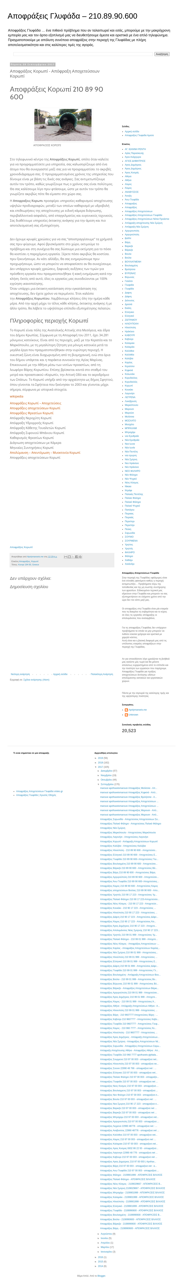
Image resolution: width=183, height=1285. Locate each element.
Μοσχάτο (129, 424)
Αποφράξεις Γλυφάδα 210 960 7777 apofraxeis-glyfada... (129, 1054)
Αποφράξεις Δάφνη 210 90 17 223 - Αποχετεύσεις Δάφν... (129, 917)
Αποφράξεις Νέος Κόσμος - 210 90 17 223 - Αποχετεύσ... (129, 903)
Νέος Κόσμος (131, 482)
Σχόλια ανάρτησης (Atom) (36, 679)
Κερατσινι (129, 366)
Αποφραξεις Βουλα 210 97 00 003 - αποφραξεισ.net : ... (128, 1099)
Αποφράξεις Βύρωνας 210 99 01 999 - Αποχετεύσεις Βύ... (129, 983)
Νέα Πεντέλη (131, 451)
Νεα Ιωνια (130, 444)
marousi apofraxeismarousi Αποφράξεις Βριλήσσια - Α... (128, 797)
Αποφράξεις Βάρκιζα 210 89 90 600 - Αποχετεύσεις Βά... (128, 868)
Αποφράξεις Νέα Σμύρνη (112, 828)
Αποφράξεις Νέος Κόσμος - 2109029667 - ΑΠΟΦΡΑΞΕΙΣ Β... (131, 1184)
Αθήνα (128, 180)
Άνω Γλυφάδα (132, 199)
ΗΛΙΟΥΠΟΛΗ (131, 323)
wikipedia (16, 396)
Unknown (133, 714)
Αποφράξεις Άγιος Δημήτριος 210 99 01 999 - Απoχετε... (128, 997)
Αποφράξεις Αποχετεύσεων (138, 211)
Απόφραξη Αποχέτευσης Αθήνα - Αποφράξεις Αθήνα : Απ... (130, 1050)
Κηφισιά (129, 370)
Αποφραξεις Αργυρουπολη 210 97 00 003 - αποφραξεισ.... (129, 1121)
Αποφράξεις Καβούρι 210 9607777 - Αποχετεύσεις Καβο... (129, 1019)
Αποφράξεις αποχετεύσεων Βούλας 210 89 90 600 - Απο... (129, 890)
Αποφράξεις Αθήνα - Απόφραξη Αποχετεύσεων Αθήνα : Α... (130, 1006)
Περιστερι (130, 521)
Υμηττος (129, 544)
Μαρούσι (129, 413)
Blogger (101, 1276)
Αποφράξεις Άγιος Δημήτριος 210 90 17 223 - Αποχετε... (128, 926)
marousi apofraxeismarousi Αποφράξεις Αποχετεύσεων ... (129, 801)
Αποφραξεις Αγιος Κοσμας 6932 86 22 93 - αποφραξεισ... (129, 1148)
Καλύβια (129, 358)
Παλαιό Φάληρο (133, 502)
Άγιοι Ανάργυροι (133, 157)
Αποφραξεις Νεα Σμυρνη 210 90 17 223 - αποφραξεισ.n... (129, 1104)
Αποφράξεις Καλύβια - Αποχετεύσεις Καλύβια (123, 846)
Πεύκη (128, 529)
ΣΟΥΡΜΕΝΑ (131, 540)
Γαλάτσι (129, 281)
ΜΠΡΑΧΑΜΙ (131, 428)
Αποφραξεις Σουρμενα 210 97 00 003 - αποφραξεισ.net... (129, 1059)
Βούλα (128, 257)
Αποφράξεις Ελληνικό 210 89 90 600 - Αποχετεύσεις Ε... (128, 854)
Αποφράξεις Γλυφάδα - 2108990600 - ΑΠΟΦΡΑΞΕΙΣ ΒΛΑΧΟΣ (131, 1210)
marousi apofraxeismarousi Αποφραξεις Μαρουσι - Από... (129, 810)
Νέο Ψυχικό (131, 479)
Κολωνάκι (130, 374)
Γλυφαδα (129, 285)
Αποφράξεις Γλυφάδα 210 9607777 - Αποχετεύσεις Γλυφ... (129, 1023)
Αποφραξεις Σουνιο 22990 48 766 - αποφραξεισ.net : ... (128, 1068)
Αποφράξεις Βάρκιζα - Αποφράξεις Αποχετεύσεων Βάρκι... (129, 988)
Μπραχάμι (130, 432)
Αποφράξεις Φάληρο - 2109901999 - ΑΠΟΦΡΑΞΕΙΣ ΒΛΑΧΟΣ (131, 1175)
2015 (101, 1261)
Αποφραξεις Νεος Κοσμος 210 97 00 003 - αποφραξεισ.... (129, 1086)
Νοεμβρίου (106, 775)
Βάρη (127, 242)
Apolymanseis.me (138, 709)
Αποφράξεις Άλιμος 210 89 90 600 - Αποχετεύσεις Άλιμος (129, 886)
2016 (101, 1257)
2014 (101, 1266)
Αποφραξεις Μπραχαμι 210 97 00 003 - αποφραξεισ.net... (129, 1117)
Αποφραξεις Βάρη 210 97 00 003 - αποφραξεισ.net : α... (128, 1166)
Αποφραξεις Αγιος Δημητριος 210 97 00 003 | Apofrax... (128, 1161)
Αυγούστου (106, 1234)
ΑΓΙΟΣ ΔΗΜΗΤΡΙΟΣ (135, 161)
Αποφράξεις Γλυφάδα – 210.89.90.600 (72, 16)
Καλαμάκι (129, 347)
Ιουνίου (105, 1238)
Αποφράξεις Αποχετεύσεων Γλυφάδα (143, 215)
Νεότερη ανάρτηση (20, 674)
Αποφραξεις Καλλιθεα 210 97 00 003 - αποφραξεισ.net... (128, 1134)
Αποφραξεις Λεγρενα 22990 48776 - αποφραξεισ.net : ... (128, 1126)
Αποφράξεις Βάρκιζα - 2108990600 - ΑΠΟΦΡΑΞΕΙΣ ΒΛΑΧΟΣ (131, 1223)
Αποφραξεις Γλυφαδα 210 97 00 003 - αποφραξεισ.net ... (129, 1081)
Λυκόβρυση (130, 401)
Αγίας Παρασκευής (134, 153)
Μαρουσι (129, 409)
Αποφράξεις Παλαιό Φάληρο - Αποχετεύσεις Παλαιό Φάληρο (130, 823)
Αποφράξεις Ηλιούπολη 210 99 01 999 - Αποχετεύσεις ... (128, 957)
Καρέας (128, 362)
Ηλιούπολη (130, 327)
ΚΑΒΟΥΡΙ (130, 335)
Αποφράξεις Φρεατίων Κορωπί (32, 413)
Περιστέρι (130, 525)
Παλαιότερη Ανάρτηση (102, 674)
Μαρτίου (105, 1247)
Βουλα (128, 254)
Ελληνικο (129, 312)
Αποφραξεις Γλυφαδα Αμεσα (139, 135)
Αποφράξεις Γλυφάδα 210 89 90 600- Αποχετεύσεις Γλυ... (129, 859)
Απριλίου (105, 1242)
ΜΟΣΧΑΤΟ (130, 420)
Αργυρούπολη (132, 234)
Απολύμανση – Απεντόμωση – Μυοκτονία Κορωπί (45, 453)
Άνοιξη (128, 195)
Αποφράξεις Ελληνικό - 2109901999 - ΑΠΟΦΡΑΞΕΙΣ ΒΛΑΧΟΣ (131, 1206)
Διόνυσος (129, 300)
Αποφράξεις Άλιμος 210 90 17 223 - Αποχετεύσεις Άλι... (128, 921)
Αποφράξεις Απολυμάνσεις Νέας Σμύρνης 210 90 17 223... (130, 930)
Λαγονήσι (129, 393)
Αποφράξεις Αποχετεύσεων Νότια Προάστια (147, 219)
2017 (101, 767)
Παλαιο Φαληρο (133, 498)
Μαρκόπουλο (131, 405)
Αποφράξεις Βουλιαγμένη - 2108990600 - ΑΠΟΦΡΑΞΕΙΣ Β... (130, 1215)
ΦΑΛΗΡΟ (130, 552)
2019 (101, 758)
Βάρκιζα (129, 250)
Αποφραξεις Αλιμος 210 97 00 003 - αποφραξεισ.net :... (128, 1139)
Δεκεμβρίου (107, 770)
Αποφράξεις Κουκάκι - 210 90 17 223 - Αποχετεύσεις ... (128, 908)
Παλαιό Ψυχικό (132, 505)
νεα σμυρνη (131, 455)
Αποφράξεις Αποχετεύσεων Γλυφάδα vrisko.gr (39, 791)
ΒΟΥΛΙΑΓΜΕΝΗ (133, 261)
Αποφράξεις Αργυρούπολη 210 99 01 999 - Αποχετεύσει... (129, 992)
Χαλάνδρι (129, 564)
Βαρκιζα (129, 246)
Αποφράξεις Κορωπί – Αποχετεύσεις (35, 403)
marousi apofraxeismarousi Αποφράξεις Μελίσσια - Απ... (128, 788)
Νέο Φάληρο (131, 475)
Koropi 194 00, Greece (28, 564)
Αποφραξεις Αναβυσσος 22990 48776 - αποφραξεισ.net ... (129, 1130)
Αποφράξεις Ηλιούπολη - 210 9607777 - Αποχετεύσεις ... (128, 1032)
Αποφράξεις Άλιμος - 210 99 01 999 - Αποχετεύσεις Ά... (128, 1001)
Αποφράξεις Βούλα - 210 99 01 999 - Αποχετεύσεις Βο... (128, 979)
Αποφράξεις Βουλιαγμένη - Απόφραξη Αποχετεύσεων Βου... (130, 974)
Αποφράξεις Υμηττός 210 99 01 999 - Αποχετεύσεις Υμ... (128, 935)
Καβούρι (129, 339)
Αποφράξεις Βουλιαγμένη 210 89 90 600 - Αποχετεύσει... (128, 863)
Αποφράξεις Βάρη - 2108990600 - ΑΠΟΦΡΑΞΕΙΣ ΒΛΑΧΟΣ (130, 1228)
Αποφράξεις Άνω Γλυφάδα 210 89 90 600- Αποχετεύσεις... (129, 881)
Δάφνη (128, 296)
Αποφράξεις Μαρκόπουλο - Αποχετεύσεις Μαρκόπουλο (128, 832)
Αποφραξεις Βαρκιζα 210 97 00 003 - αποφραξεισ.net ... (128, 1108)
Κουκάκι (129, 389)
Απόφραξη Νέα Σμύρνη (137, 226)
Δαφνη (128, 292)
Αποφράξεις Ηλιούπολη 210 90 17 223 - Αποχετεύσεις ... (128, 912)
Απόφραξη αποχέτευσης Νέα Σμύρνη (143, 223)
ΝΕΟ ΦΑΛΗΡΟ (132, 471)
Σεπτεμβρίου (107, 784)
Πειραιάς (129, 517)
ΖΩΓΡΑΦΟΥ (131, 320)
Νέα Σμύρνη (131, 459)
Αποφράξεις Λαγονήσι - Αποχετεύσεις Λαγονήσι (124, 837)
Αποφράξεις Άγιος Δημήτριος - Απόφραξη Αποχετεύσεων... (129, 1037)
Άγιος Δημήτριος (133, 168)
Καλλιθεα (129, 351)
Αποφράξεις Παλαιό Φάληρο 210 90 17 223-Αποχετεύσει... (129, 899)
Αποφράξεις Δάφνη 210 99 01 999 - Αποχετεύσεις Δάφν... (129, 966)
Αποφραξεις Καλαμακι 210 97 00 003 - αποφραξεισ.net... (129, 1143)
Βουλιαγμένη (131, 265)
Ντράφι (128, 490)
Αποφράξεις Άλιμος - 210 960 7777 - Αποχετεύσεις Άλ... (128, 1028)
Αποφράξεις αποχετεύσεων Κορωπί (35, 408)
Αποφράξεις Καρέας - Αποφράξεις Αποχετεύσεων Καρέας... (130, 948)
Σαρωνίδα (130, 533)
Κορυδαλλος (131, 378)
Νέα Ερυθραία (132, 440)
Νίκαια (128, 486)
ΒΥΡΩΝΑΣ (130, 273)
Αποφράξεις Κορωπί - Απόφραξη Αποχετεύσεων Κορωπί (128, 841)
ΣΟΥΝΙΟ (129, 536)
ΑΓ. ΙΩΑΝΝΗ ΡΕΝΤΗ (135, 149)
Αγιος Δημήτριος (133, 164)
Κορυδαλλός (131, 382)
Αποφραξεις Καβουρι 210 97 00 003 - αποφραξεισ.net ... (128, 1157)
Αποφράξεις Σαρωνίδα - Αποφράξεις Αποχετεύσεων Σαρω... (130, 1046)
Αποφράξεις (24, 561)
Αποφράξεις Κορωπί (21, 547)
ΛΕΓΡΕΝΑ (130, 397)
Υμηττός (129, 548)
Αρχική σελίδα (60, 674)
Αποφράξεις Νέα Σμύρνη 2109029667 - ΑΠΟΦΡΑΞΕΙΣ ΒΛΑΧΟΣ (132, 1188)
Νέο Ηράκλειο (132, 467)
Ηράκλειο (129, 331)
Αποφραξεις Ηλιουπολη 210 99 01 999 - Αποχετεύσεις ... (128, 1010)
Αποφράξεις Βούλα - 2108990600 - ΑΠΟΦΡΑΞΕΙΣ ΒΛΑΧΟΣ (130, 1219)
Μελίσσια (129, 416)
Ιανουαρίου (107, 1251)
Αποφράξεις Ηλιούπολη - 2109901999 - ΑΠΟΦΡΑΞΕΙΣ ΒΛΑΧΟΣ (132, 1201)
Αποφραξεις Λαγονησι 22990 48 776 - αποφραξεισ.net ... (128, 1152)
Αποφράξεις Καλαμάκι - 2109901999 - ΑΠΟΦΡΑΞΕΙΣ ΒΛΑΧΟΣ (132, 1197)
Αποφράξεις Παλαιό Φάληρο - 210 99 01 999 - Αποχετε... (129, 939)
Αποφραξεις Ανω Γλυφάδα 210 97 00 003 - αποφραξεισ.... (129, 1170)
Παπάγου (129, 509)
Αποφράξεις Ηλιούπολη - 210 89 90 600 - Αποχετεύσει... (128, 850)
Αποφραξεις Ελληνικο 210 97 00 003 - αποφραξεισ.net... (128, 1072)
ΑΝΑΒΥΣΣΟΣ (132, 192)
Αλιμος (128, 184)
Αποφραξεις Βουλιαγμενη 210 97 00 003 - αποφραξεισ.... (129, 1090)
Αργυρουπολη (132, 230)
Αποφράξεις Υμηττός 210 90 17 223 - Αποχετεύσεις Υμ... (128, 894)
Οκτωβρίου (106, 779)
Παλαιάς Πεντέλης (134, 494)
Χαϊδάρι (129, 560)
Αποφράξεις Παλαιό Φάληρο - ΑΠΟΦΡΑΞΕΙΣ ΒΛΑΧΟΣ (127, 1179)
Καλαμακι (129, 343)
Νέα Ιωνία (130, 447)
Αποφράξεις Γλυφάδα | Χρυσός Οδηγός (36, 795)
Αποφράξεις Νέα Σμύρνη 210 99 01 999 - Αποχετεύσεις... (129, 952)
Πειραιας (129, 513)
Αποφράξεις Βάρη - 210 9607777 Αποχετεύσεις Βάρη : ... (129, 1015)
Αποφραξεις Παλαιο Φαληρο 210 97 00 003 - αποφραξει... (129, 1077)
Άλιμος (128, 188)
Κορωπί (34, 561)
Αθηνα (128, 176)
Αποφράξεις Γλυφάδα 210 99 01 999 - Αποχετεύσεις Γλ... (129, 970)
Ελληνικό (129, 316)
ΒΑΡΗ (128, 238)
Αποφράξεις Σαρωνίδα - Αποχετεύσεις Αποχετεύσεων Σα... (129, 819)
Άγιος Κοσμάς (132, 172)
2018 (101, 762)
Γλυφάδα (129, 288)
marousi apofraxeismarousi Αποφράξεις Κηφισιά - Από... (128, 792)
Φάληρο (129, 556)
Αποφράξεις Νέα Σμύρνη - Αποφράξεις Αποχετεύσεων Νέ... (130, 1041)
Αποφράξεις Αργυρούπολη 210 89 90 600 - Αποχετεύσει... (129, 877)
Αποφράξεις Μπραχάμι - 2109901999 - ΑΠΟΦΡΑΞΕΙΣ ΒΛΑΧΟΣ (132, 1192)
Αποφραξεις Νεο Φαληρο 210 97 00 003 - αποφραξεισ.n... (129, 1095)
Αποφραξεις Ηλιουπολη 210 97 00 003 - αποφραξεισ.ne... (129, 1063)
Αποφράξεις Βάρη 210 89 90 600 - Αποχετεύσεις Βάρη (127, 872)
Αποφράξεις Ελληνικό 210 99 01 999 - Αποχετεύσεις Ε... (128, 961)
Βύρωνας (129, 277)
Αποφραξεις (131, 203)
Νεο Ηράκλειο (132, 463)
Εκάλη (128, 308)
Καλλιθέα (129, 354)
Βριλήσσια (130, 269)
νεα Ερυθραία (132, 436)
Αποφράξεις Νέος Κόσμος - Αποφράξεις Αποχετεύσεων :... (129, 943)
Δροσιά (128, 304)
